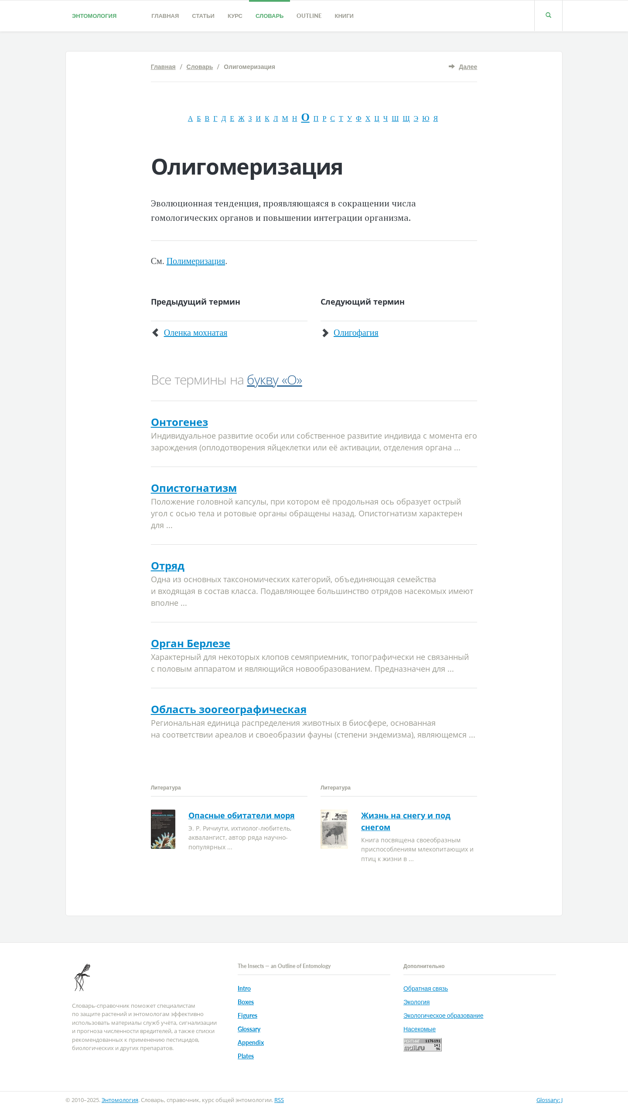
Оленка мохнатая (196, 332)
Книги (343, 15)
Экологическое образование (443, 1015)
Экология (416, 1002)
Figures (247, 1015)
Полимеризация (196, 261)
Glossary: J (549, 1100)
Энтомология (94, 15)
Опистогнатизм (194, 488)
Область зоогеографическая (229, 709)
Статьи (203, 15)
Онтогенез (179, 422)
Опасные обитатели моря (241, 815)
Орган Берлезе (190, 643)
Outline (309, 15)
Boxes (246, 1002)
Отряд (167, 565)
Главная (165, 15)
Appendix (251, 1042)
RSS (279, 1100)
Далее (468, 66)
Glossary (249, 1029)
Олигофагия (356, 332)
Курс (235, 15)
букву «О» (274, 379)
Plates (246, 1056)
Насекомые (419, 1029)
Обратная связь (425, 988)
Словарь (269, 15)
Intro (244, 988)
